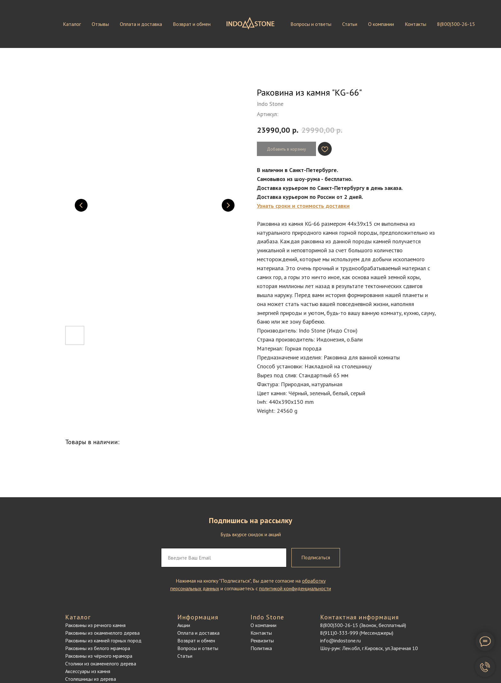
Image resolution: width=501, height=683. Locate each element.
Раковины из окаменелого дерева (102, 633)
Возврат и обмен (192, 24)
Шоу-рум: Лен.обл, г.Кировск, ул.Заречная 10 (369, 648)
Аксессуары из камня (87, 671)
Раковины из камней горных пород (103, 640)
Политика (261, 648)
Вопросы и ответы (310, 24)
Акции (183, 625)
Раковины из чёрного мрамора (98, 656)
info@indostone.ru (340, 640)
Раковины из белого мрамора (97, 648)
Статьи (349, 24)
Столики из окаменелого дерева (100, 663)
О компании (381, 24)
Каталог (72, 24)
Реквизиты (262, 640)
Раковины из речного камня (95, 625)
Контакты (415, 24)
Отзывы (100, 24)
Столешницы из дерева (90, 679)
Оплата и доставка (141, 24)
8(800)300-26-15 (456, 24)
